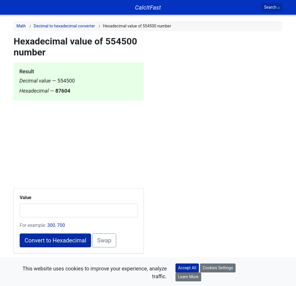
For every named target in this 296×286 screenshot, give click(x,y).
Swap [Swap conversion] (104, 240)
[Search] (271, 7)
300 (51, 225)
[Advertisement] (79, 140)
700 (61, 225)
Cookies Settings (218, 268)
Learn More (188, 276)
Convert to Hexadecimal (55, 240)
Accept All (187, 268)
